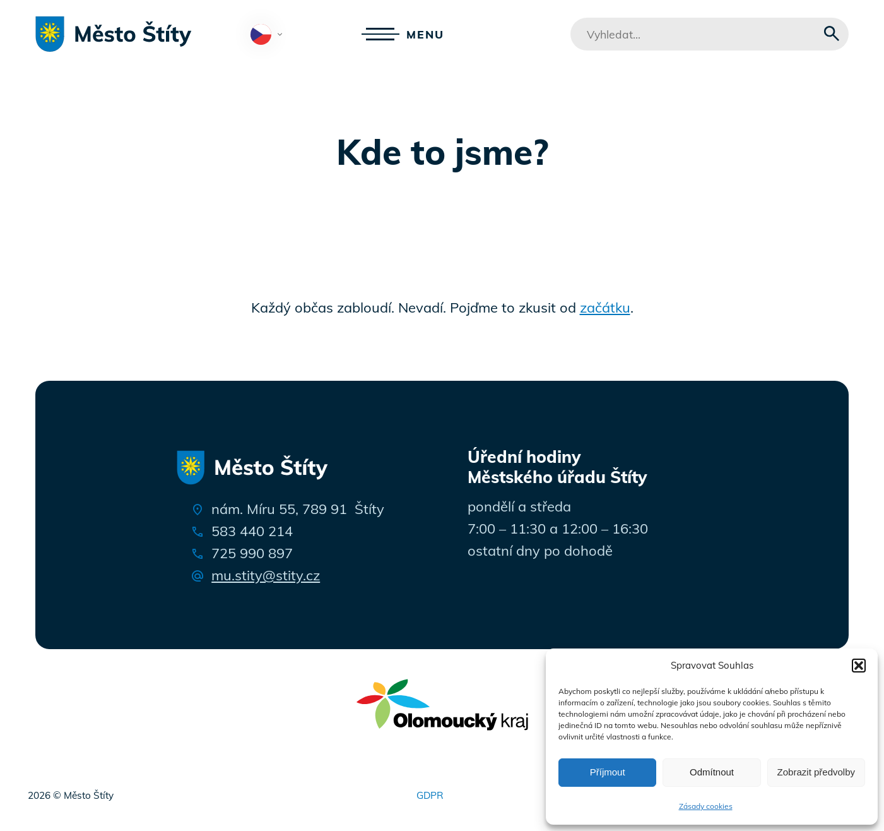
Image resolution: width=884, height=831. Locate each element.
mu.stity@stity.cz (265, 575)
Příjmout (607, 772)
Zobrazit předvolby (816, 772)
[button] (858, 665)
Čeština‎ (269, 35)
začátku (605, 307)
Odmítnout (712, 772)
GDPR (430, 795)
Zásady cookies (706, 806)
